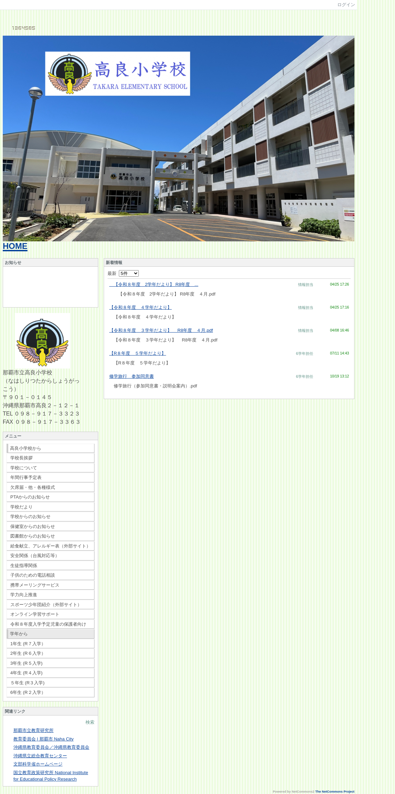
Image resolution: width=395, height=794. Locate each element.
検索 (90, 722)
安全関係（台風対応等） (34, 555)
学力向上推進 (23, 594)
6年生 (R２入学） (28, 692)
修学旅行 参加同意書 (131, 376)
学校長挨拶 (21, 457)
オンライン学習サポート (34, 614)
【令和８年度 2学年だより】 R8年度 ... (153, 284)
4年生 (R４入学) (26, 672)
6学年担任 (304, 353)
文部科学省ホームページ (38, 764)
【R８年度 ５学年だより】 (137, 353)
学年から (19, 633)
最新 (123, 273)
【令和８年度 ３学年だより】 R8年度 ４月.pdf (161, 330)
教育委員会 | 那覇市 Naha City (43, 739)
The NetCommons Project (334, 791)
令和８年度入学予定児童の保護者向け (48, 624)
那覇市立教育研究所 (33, 730)
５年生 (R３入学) (27, 682)
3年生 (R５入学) (26, 663)
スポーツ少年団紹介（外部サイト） (46, 604)
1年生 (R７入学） (28, 643)
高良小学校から (25, 448)
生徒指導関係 (23, 565)
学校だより (21, 506)
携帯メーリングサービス (34, 585)
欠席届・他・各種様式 (32, 487)
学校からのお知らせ (30, 516)
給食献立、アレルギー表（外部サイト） (50, 546)
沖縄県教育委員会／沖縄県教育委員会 (51, 747)
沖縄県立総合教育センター (40, 755)
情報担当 (305, 284)
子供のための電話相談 (32, 575)
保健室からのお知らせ (32, 526)
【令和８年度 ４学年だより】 (140, 307)
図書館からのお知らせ (32, 536)
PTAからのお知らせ (30, 497)
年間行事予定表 (26, 477)
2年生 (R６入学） (28, 653)
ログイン (346, 4)
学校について (23, 467)
